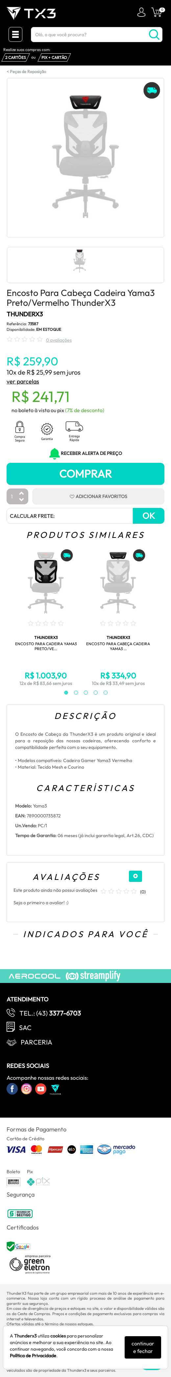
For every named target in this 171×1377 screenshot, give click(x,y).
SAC (25, 1027)
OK (148, 515)
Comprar (85, 474)
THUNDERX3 (25, 314)
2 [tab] (72, 693)
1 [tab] (63, 693)
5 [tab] (102, 693)
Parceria (36, 1042)
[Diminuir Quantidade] (21, 500)
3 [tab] (82, 693)
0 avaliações (59, 340)
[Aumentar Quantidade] (21, 494)
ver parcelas (23, 381)
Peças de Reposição (28, 71)
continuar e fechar (143, 1347)
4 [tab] (92, 693)
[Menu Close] (15, 34)
